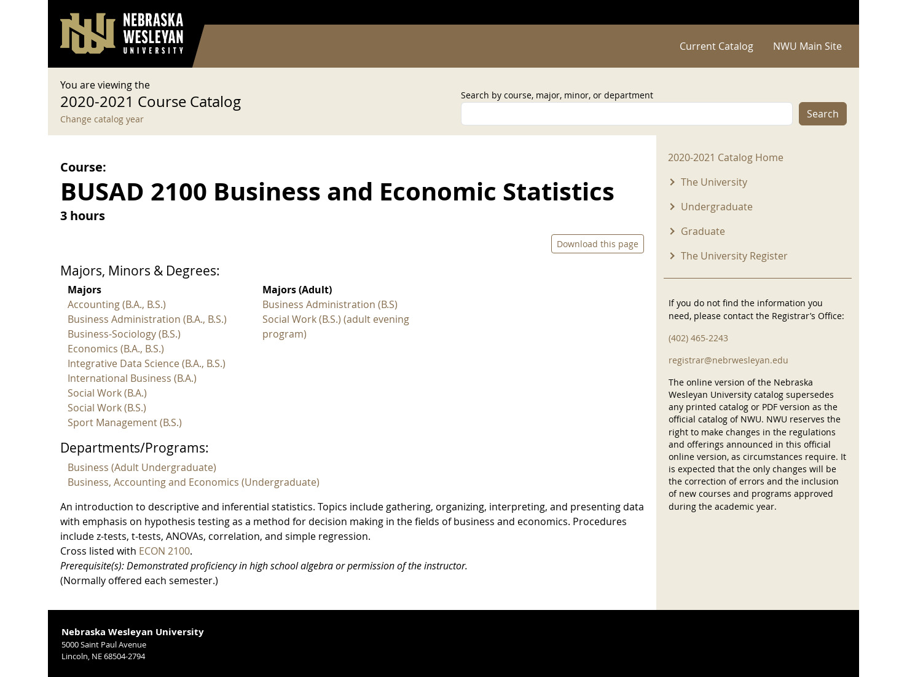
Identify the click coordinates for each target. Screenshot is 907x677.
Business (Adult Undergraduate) (142, 467)
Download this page (597, 244)
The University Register (734, 256)
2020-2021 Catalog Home (725, 157)
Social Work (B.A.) (107, 393)
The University (714, 182)
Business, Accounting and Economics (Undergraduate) (194, 482)
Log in (831, 12)
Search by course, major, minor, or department (557, 95)
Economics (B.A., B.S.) (116, 348)
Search (823, 114)
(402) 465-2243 (698, 338)
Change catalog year (102, 119)
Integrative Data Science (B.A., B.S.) (147, 363)
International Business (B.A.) (132, 378)
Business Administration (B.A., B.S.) (147, 319)
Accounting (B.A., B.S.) (117, 304)
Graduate (703, 231)
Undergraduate (717, 206)
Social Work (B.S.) (107, 407)
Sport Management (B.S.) (125, 422)
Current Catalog (716, 46)
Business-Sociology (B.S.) (124, 334)
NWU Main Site (807, 46)
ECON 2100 (164, 551)
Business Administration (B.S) (330, 304)
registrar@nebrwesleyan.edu (728, 360)
